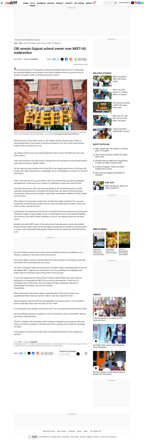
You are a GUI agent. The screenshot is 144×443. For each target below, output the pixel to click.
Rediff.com (46, 437)
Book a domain (61, 431)
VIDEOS (97, 294)
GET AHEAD (79, 3)
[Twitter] (132, 2)
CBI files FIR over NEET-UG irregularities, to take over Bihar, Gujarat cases (111, 162)
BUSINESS (41, 3)
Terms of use (104, 437)
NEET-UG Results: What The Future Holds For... (116, 187)
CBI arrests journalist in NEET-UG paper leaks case (121, 105)
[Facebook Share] (66, 59)
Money (79, 431)
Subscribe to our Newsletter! (67, 351)
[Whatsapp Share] (58, 59)
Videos (86, 431)
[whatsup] (142, 2)
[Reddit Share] (70, 59)
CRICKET (60, 3)
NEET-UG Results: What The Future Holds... (120, 79)
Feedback (89, 437)
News (21, 43)
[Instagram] (135, 2)
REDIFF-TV (90, 3)
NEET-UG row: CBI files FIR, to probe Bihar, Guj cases (120, 118)
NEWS (32, 3)
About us (96, 437)
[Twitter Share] (62, 59)
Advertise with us (56, 437)
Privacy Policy (75, 437)
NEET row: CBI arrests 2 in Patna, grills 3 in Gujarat (120, 92)
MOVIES (50, 3)
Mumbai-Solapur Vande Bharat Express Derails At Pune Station (109, 373)
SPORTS (68, 3)
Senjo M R (34, 59)
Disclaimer (66, 437)
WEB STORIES (100, 229)
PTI (20, 59)
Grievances (112, 437)
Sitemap (82, 437)
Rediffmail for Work (49, 431)
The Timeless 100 (95, 431)
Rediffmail (72, 431)
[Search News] (114, 3)
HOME (25, 3)
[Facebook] (139, 2)
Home (16, 43)
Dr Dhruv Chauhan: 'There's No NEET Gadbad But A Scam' (110, 168)
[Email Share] (54, 59)
